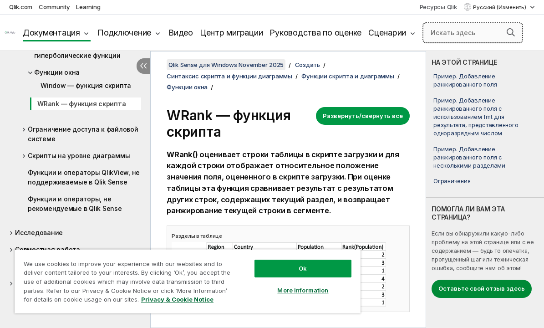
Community (54, 6)
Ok (277, 261)
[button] (511, 32)
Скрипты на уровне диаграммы (79, 155)
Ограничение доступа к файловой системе (83, 134)
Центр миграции (231, 32)
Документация (51, 32)
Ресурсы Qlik (438, 6)
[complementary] (485, 189)
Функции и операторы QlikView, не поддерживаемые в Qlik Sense (84, 177)
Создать (307, 64)
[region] (172, 277)
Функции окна (57, 72)
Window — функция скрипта (86, 85)
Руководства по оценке (315, 32)
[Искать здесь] (472, 32)
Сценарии (387, 32)
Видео (180, 32)
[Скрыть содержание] (143, 66)
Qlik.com (20, 6)
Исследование (39, 232)
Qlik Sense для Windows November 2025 (226, 64)
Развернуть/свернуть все (363, 115)
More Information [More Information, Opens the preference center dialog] (277, 283)
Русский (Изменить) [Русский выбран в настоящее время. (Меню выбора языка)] (500, 7)
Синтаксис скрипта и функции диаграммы (229, 76)
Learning (88, 6)
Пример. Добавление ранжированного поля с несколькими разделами (469, 157)
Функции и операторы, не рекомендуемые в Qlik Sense (75, 203)
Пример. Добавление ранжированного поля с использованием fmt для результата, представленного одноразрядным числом (475, 117)
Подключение (124, 32)
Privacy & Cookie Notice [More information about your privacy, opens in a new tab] (77, 301)
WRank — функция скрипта (81, 104)
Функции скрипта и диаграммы (347, 76)
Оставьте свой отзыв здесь (481, 288)
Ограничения (451, 180)
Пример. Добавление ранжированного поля (465, 80)
